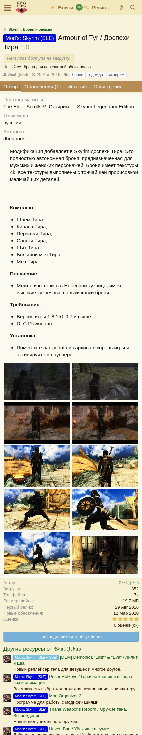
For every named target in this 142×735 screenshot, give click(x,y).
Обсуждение (107, 86)
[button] (7, 7)
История (77, 86)
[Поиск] (133, 7)
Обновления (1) (42, 86)
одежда (96, 74)
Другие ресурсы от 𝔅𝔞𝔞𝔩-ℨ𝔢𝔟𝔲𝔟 (42, 649)
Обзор (10, 86)
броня (77, 74)
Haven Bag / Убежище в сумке (61, 728)
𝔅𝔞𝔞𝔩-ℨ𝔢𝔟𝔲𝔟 (18, 74)
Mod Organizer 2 (47, 695)
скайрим (117, 74)
